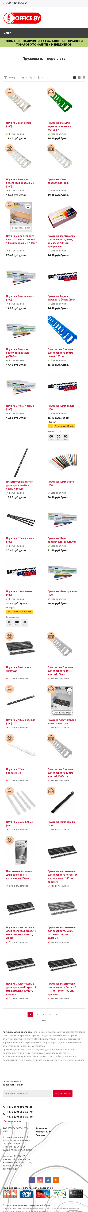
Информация (43, 1131)
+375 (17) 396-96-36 (16, 3)
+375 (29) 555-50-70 (20, 1111)
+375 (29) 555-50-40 (20, 1116)
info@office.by (10, 1169)
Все (43, 1020)
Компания (41, 1128)
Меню (7, 33)
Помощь (40, 1135)
